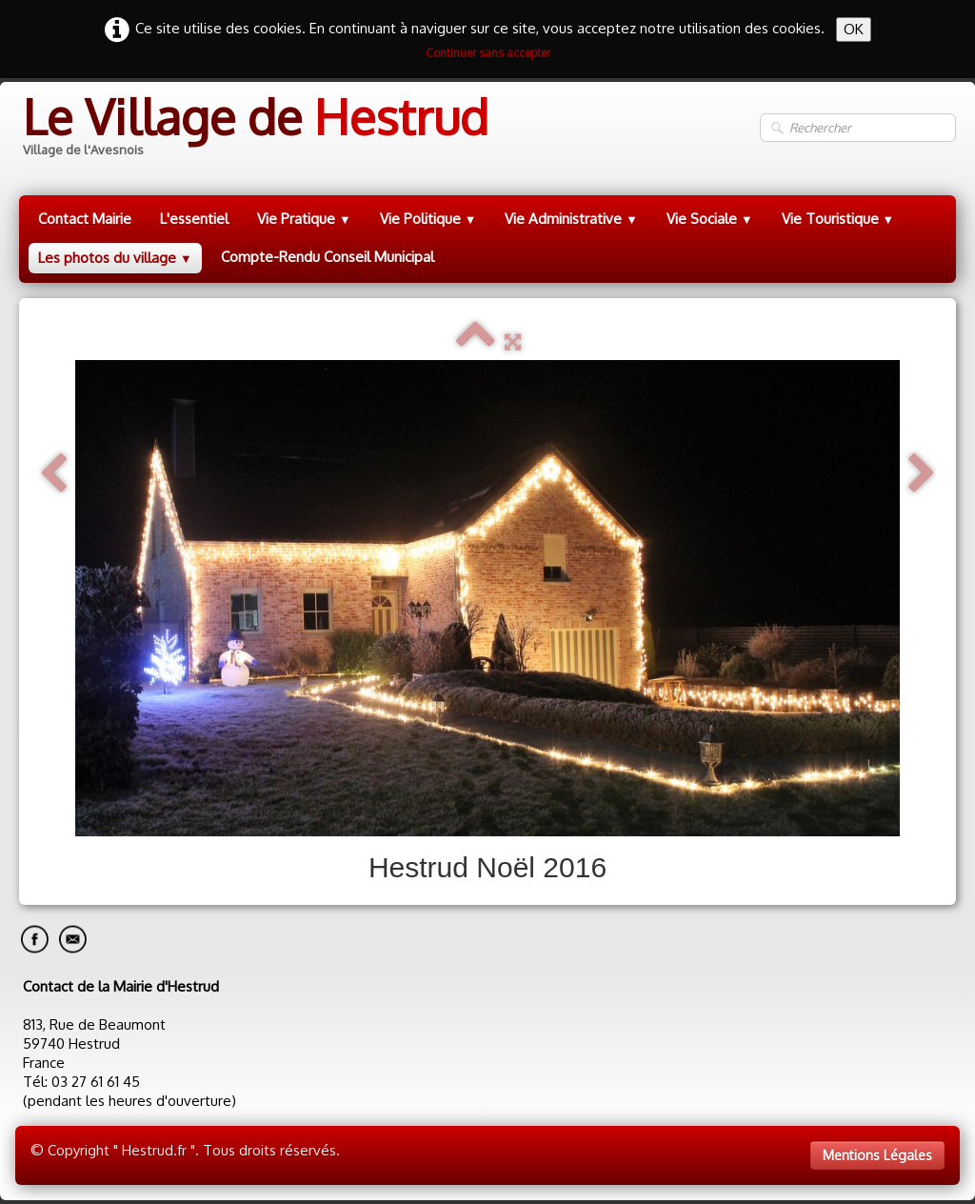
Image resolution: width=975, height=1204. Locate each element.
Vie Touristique (838, 219)
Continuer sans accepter (488, 53)
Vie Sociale (710, 219)
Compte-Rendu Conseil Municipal (327, 257)
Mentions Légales (877, 1155)
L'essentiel (194, 219)
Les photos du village (115, 258)
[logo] (253, 128)
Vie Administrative (571, 219)
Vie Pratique (304, 219)
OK (854, 29)
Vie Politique (428, 219)
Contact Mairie (84, 219)
